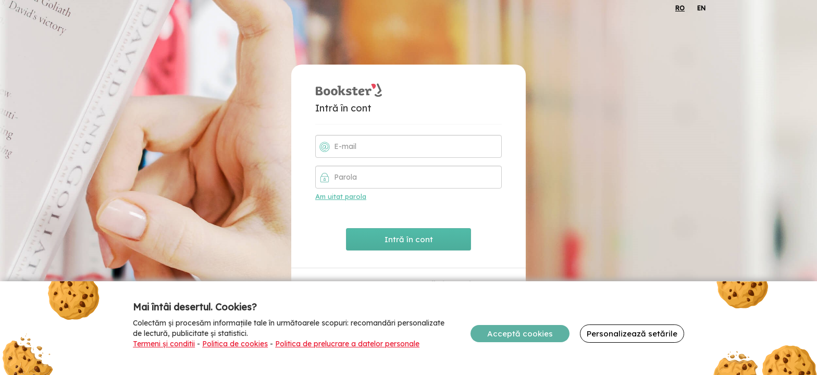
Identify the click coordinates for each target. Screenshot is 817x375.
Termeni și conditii (164, 343)
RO (680, 8)
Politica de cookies (235, 343)
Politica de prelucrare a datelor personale (347, 343)
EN (701, 8)
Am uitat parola (340, 196)
